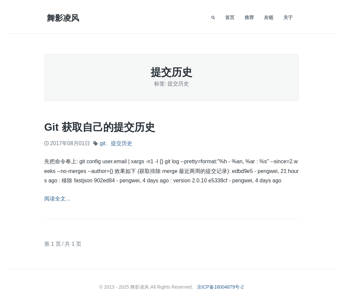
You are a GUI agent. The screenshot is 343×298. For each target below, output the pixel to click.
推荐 (249, 17)
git (103, 143)
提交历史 (121, 143)
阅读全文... (57, 198)
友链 (268, 17)
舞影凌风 (63, 17)
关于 (288, 17)
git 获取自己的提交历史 (99, 127)
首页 (229, 17)
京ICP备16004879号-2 (220, 287)
